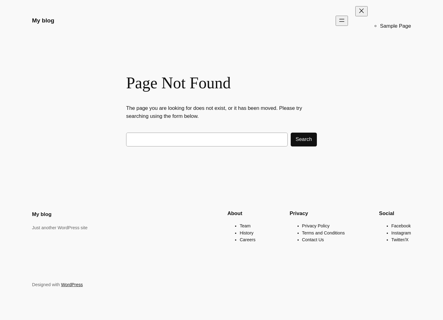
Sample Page (395, 26)
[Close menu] (361, 11)
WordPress (72, 284)
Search (304, 139)
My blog (43, 20)
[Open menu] (342, 21)
